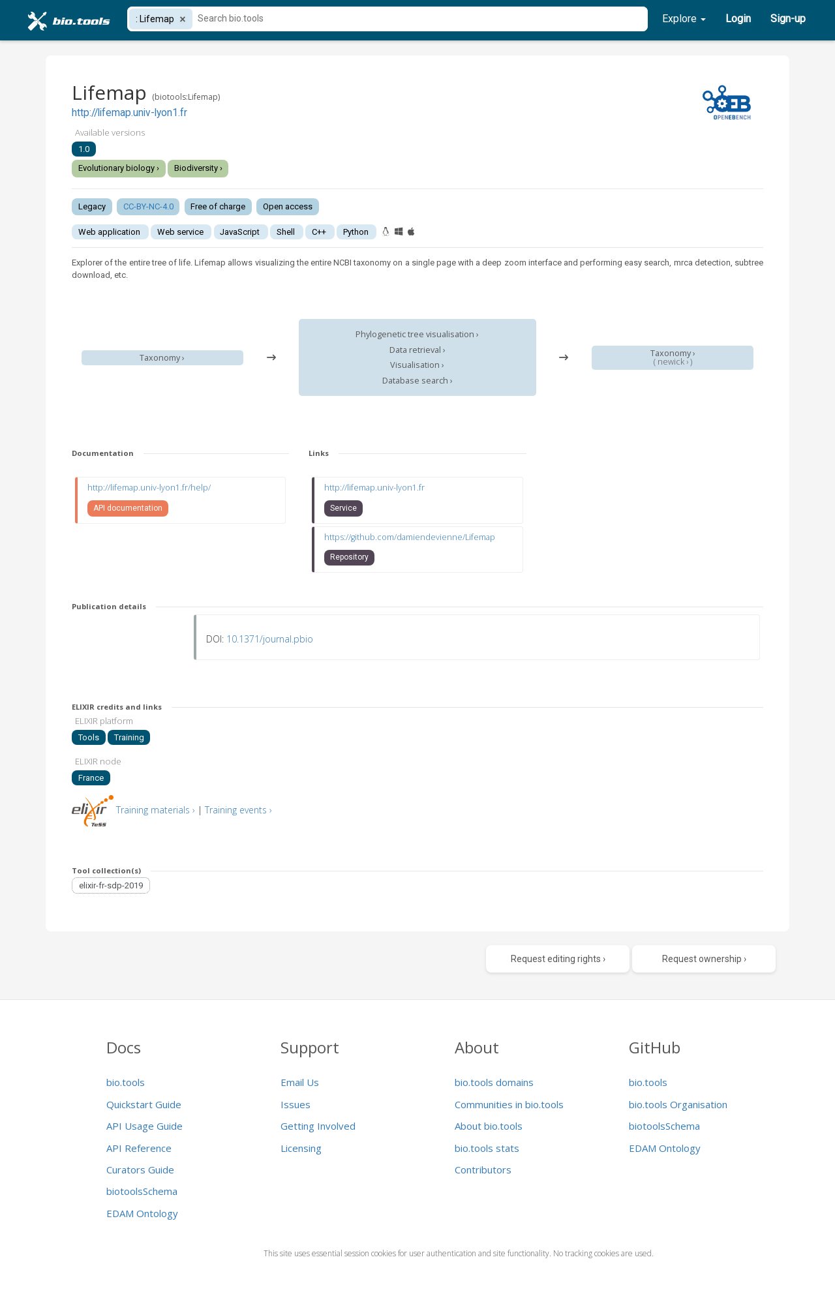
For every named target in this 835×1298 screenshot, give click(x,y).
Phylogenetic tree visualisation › (417, 334)
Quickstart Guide (143, 1104)
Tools (88, 737)
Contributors (483, 1169)
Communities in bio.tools (509, 1104)
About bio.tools (489, 1125)
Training (129, 737)
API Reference (139, 1148)
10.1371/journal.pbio (269, 639)
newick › (673, 361)
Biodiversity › (198, 168)
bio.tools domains (494, 1082)
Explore (684, 18)
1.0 (83, 149)
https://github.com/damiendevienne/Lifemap (409, 537)
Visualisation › (417, 364)
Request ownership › (704, 959)
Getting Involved (318, 1125)
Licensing (301, 1148)
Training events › (238, 810)
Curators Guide (140, 1169)
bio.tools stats (487, 1148)
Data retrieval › (417, 349)
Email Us (300, 1082)
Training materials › (155, 810)
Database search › (417, 380)
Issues (296, 1104)
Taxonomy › (162, 357)
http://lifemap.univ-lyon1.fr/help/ (149, 487)
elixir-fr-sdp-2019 (111, 885)
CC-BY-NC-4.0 (148, 206)
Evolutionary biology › (118, 168)
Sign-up (788, 18)
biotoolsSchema (141, 1191)
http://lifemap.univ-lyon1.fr (129, 113)
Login (738, 18)
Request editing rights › (558, 959)
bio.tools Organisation (678, 1104)
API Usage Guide (144, 1125)
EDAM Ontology (142, 1213)
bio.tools (125, 1082)
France (91, 778)
